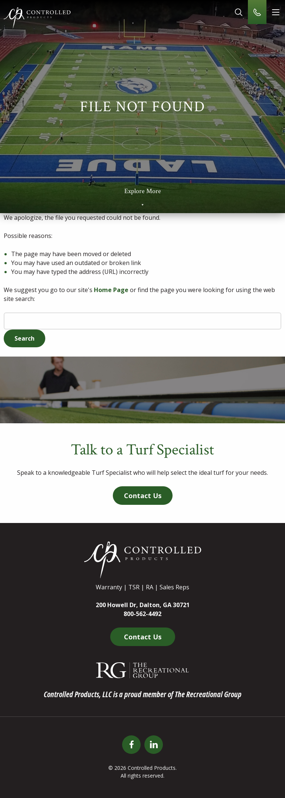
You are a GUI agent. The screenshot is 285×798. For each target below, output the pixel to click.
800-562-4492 (142, 614)
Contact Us (142, 495)
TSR (134, 587)
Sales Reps (174, 587)
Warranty (109, 587)
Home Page (111, 290)
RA (149, 587)
